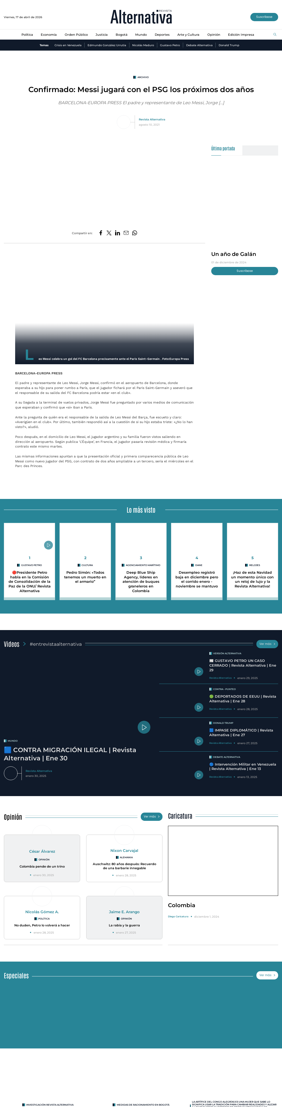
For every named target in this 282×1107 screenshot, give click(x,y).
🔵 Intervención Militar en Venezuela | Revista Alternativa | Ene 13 (242, 766)
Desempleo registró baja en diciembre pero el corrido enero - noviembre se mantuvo (196, 579)
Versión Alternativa (227, 653)
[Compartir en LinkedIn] (117, 233)
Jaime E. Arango (124, 912)
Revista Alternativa (152, 119)
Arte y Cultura (188, 35)
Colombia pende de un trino (42, 866)
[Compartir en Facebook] (100, 233)
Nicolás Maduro (143, 45)
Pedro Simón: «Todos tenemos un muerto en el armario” (85, 577)
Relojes (254, 565)
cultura (87, 565)
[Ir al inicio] (141, 17)
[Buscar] (275, 35)
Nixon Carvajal (124, 850)
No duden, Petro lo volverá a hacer (42, 925)
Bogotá (122, 35)
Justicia (102, 35)
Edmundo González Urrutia (107, 45)
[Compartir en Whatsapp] (134, 233)
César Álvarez (42, 851)
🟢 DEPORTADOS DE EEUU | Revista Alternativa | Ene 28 (242, 698)
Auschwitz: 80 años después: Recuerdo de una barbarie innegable (124, 866)
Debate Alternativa (199, 45)
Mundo (141, 35)
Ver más (267, 644)
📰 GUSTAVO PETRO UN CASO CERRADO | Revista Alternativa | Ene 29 (242, 665)
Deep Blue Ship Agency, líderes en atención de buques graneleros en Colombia (141, 581)
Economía (49, 35)
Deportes (162, 35)
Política (27, 35)
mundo (13, 740)
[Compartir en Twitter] (109, 233)
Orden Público (76, 35)
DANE (198, 565)
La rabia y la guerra (124, 925)
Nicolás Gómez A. (42, 912)
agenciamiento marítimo (143, 565)
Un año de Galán (233, 254)
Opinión (213, 35)
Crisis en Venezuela (68, 45)
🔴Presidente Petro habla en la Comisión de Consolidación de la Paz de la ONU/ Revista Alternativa (30, 581)
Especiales (16, 975)
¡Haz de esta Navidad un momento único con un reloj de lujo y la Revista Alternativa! (252, 579)
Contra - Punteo (224, 689)
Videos (11, 644)
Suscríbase (264, 17)
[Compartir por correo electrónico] (126, 233)
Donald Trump (229, 45)
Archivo (143, 77)
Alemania (126, 857)
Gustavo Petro (170, 45)
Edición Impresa (241, 35)
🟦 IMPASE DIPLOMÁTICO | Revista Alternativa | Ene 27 (241, 732)
